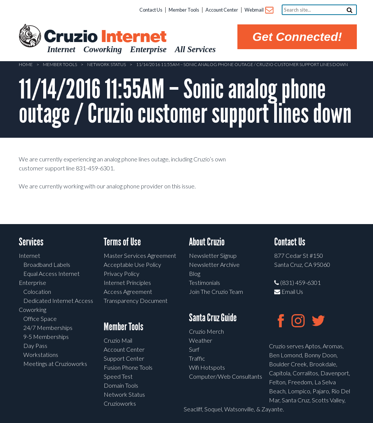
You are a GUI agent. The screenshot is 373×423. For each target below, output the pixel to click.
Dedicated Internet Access (58, 300)
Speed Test (118, 376)
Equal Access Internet (51, 273)
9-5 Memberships (46, 336)
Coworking (32, 309)
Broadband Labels (46, 264)
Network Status (106, 64)
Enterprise (32, 282)
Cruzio (105, 37)
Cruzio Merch (206, 331)
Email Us (288, 291)
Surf (194, 349)
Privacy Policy (121, 273)
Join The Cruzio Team (216, 291)
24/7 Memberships (47, 327)
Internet (29, 255)
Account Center (221, 10)
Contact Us (150, 10)
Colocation (37, 291)
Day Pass (35, 345)
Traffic (197, 358)
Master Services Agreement (140, 255)
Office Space (40, 318)
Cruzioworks (120, 403)
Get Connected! (297, 37)
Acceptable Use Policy (132, 264)
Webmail (259, 10)
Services (31, 241)
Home (26, 64)
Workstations (40, 354)
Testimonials (204, 282)
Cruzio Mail (118, 340)
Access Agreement (128, 291)
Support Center (124, 358)
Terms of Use (122, 241)
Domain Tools (121, 385)
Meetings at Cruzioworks (55, 363)
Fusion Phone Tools (128, 367)
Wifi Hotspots (207, 367)
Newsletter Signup (213, 255)
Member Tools (184, 10)
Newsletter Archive (214, 264)
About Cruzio (207, 241)
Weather (200, 340)
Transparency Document (136, 300)
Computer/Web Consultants (225, 376)
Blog (194, 273)
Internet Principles (127, 282)
